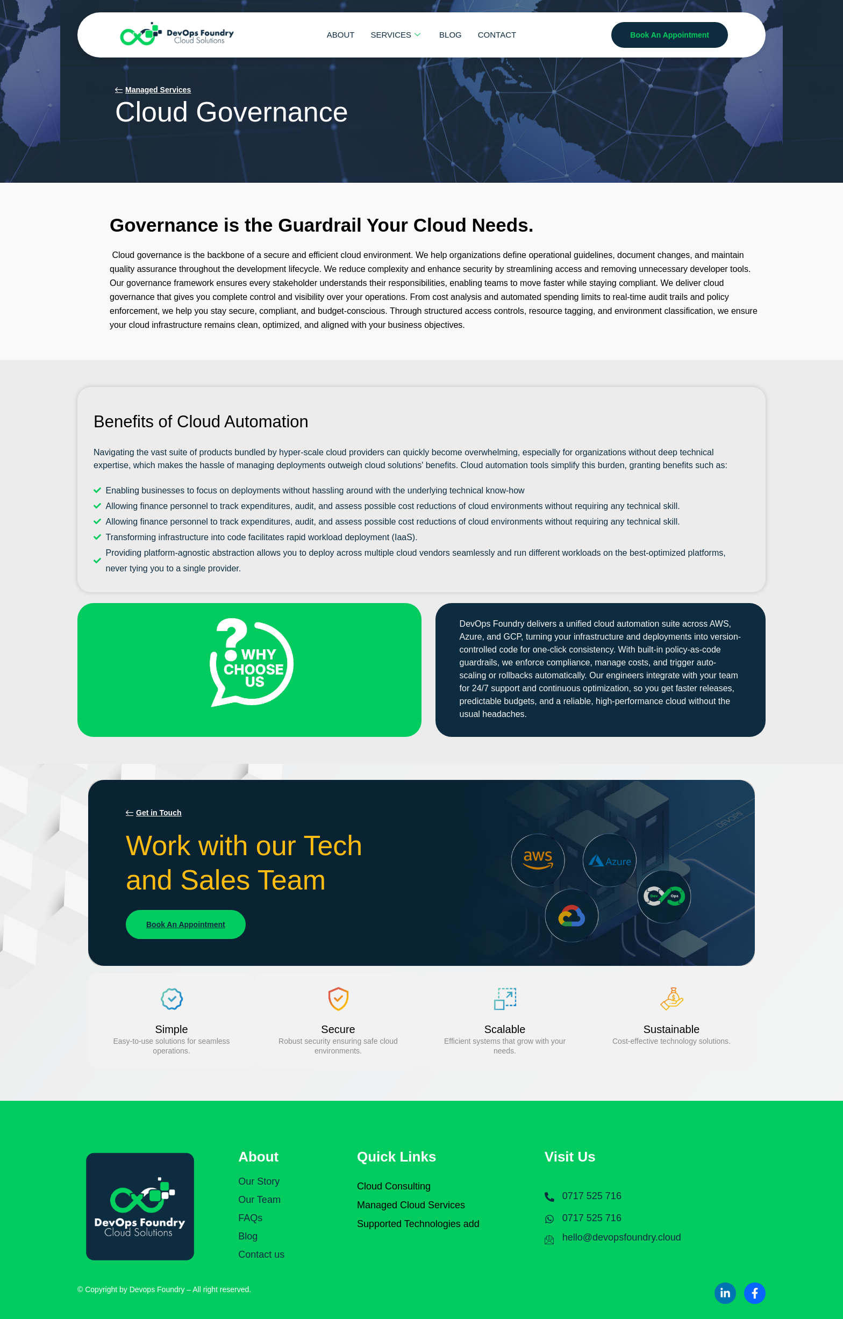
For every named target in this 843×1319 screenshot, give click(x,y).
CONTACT (497, 34)
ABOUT (341, 34)
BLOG (450, 34)
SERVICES (397, 34)
